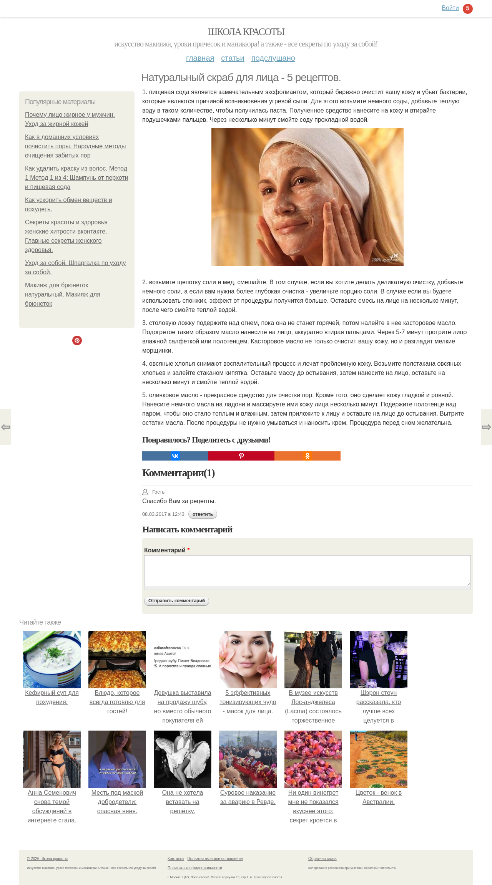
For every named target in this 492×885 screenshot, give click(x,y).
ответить (203, 514)
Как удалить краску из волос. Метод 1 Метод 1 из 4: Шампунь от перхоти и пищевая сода (76, 177)
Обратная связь (322, 859)
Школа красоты (246, 31)
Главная (200, 58)
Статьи (232, 58)
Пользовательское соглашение (215, 859)
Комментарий (166, 550)
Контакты (176, 859)
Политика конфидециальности (195, 868)
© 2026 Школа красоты (47, 859)
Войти (450, 8)
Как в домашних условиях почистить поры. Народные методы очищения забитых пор (75, 146)
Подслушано (273, 58)
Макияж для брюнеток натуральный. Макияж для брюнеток (62, 294)
